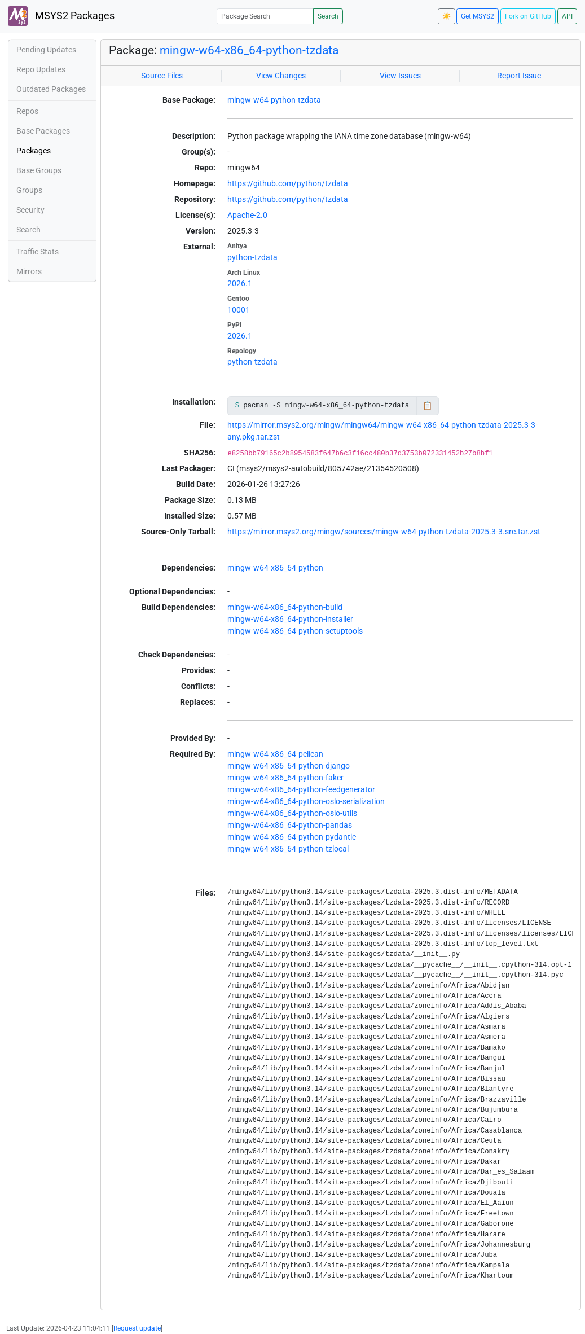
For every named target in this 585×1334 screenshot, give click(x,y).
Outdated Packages (51, 89)
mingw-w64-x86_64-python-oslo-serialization (306, 801)
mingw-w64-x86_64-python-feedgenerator (301, 789)
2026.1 (239, 283)
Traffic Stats (37, 251)
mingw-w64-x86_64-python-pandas (289, 825)
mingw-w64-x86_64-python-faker (285, 777)
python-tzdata (252, 257)
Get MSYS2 (477, 16)
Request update (137, 1328)
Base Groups (38, 170)
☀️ (446, 16)
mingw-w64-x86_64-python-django (288, 765)
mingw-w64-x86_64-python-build (284, 607)
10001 (238, 309)
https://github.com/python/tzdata (287, 183)
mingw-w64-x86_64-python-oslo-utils (292, 813)
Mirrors (29, 271)
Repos (27, 111)
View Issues (400, 75)
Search (328, 16)
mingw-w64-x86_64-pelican (275, 753)
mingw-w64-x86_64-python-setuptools (295, 630)
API (567, 16)
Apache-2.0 (247, 215)
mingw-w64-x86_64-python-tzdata (249, 50)
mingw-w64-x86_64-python (275, 567)
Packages (33, 150)
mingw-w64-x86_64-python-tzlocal (288, 848)
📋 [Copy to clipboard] (427, 405)
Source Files (162, 75)
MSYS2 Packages (61, 16)
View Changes (281, 75)
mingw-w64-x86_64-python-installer (290, 619)
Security (30, 209)
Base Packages (43, 130)
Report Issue (519, 75)
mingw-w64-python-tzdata (274, 99)
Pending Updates (46, 49)
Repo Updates (40, 69)
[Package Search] (265, 16)
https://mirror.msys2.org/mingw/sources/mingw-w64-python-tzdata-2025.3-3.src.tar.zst (383, 531)
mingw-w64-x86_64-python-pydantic (291, 836)
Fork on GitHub (528, 16)
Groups (29, 190)
